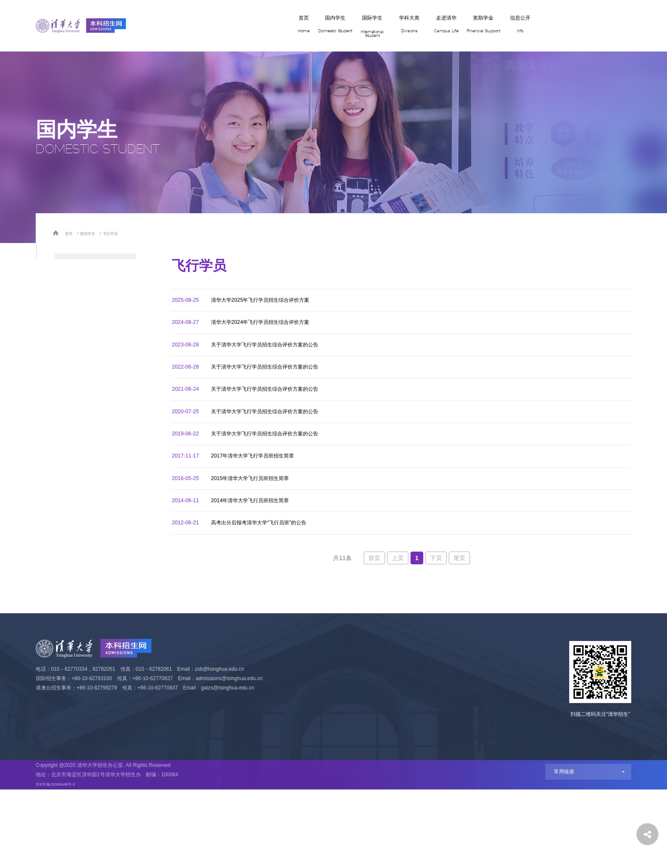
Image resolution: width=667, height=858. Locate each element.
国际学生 (294, 26)
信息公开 (488, 26)
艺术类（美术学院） (85, 441)
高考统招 (68, 308)
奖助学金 (439, 26)
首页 (203, 26)
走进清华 (391, 26)
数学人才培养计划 (82, 397)
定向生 (65, 485)
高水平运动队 (75, 463)
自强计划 (68, 375)
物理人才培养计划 (82, 419)
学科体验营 (72, 286)
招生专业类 (72, 264)
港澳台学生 (72, 530)
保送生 (65, 331)
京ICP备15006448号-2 (61, 852)
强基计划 (68, 353)
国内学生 (245, 26)
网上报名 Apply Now (572, 25)
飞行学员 (120, 233)
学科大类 (342, 26)
